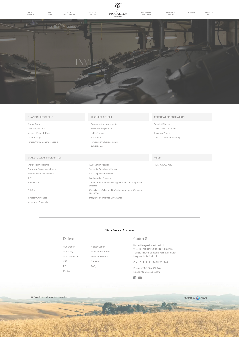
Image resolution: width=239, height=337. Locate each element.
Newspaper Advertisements (104, 141)
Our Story (68, 251)
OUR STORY (49, 13)
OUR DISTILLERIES (69, 13)
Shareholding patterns (38, 164)
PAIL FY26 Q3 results (164, 164)
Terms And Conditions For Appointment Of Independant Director (116, 184)
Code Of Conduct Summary (167, 137)
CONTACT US (208, 13)
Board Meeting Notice (101, 128)
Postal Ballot (34, 182)
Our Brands (69, 246)
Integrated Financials (38, 202)
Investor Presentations (39, 133)
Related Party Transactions (41, 173)
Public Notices (97, 133)
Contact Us (68, 271)
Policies (31, 190)
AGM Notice (97, 146)
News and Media (171, 13)
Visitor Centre (98, 246)
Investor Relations (146, 13)
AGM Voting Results (99, 164)
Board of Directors (162, 124)
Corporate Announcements (104, 124)
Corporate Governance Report (42, 169)
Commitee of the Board (165, 128)
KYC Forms (96, 137)
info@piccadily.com (150, 271)
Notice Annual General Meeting (43, 141)
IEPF (30, 178)
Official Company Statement (119, 230)
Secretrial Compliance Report (103, 169)
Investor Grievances (37, 197)
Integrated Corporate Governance (105, 197)
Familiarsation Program (100, 178)
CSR (65, 261)
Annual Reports (35, 124)
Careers (191, 12)
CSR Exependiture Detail (101, 173)
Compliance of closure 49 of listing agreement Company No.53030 (115, 192)
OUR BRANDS (30, 13)
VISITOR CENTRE (92, 13)
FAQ (93, 266)
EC (64, 266)
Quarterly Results (36, 128)
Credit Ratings (34, 137)
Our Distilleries (71, 256)
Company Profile (162, 133)
